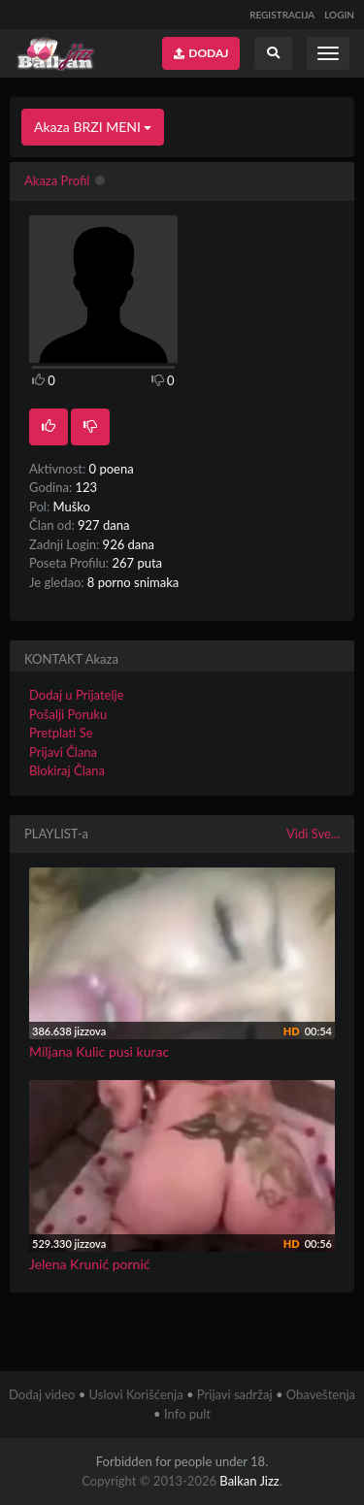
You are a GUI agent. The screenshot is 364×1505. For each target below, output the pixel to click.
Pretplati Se (61, 732)
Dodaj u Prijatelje (76, 695)
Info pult (187, 1414)
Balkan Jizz (249, 1481)
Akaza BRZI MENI (92, 126)
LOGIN (339, 14)
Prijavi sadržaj (235, 1394)
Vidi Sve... (313, 833)
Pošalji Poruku (68, 714)
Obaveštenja (320, 1394)
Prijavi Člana (63, 752)
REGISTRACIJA (281, 14)
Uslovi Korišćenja (136, 1394)
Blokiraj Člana (67, 770)
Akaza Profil (56, 180)
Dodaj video (42, 1394)
